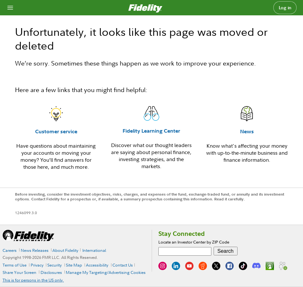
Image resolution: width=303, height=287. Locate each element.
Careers (10, 250)
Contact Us (122, 265)
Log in (285, 8)
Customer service (56, 131)
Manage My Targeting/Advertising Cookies (106, 272)
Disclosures (51, 272)
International (94, 250)
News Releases (35, 250)
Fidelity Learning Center (151, 131)
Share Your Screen (19, 272)
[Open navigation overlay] (10, 7)
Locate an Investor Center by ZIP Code (193, 241)
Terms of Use (15, 265)
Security (54, 265)
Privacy (37, 265)
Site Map (74, 265)
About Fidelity (65, 250)
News (247, 131)
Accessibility (97, 265)
